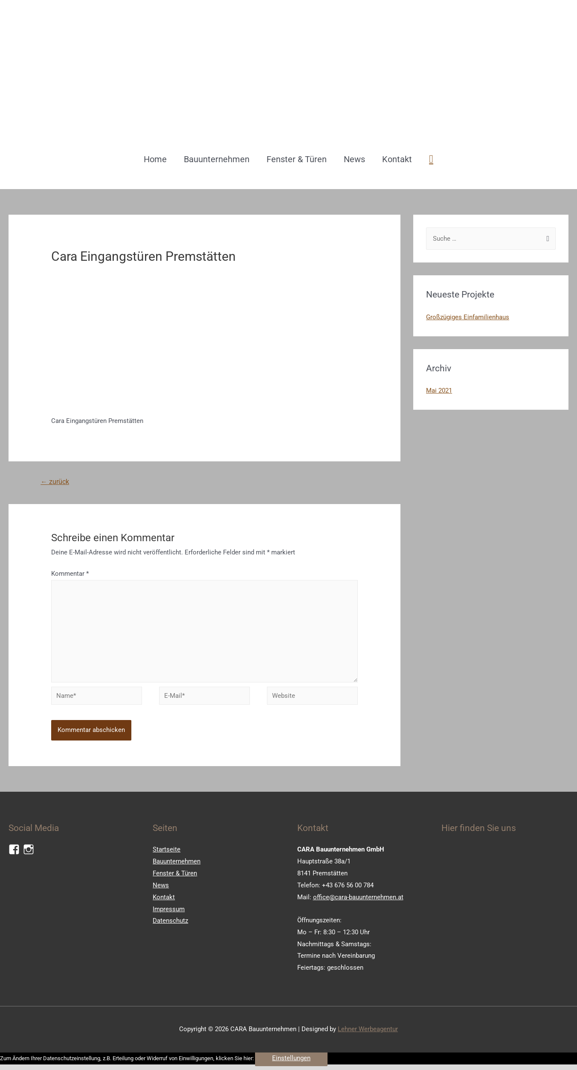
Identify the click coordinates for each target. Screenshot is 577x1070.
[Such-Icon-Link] (431, 159)
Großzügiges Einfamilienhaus (467, 317)
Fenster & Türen (297, 159)
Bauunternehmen (216, 159)
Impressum (169, 913)
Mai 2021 (439, 390)
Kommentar (70, 574)
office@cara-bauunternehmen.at (358, 901)
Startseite (166, 853)
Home (155, 159)
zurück (55, 482)
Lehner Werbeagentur (368, 1033)
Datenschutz (170, 925)
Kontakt (397, 159)
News (354, 159)
